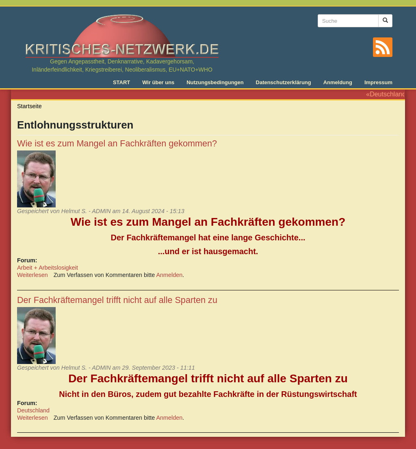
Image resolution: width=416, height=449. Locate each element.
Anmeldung (337, 82)
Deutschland (33, 410)
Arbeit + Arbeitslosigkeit (47, 267)
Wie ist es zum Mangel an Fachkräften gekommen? (117, 143)
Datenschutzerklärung (283, 82)
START (121, 82)
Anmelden (169, 275)
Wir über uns (158, 82)
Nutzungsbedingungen (214, 82)
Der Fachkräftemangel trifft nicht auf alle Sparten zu (117, 300)
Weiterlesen (32, 275)
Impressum (378, 82)
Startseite (29, 106)
